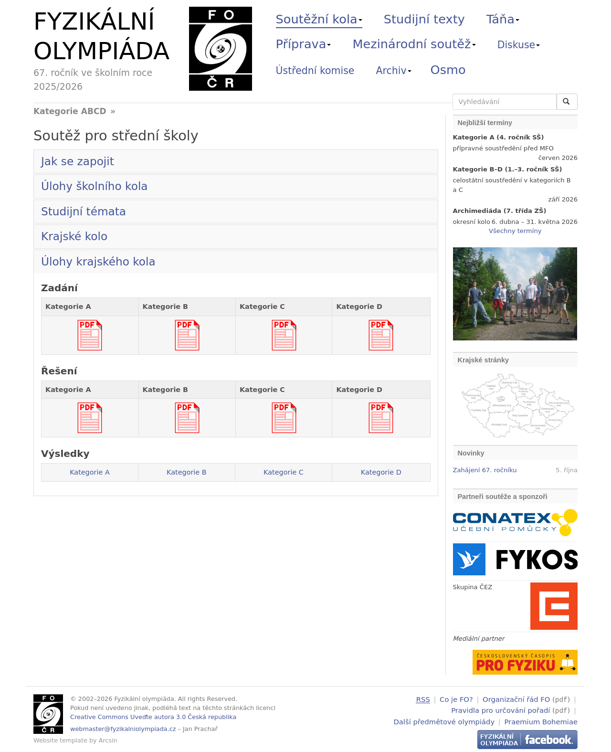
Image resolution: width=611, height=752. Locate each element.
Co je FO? (456, 699)
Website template (60, 740)
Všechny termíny (515, 230)
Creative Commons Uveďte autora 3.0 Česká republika (153, 716)
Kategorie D (381, 472)
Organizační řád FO (516, 699)
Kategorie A (90, 472)
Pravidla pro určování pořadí (500, 710)
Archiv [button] (393, 70)
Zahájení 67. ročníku (485, 470)
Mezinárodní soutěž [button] (414, 44)
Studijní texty (424, 19)
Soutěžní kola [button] (319, 19)
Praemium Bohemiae (541, 720)
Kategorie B (187, 472)
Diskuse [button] (518, 45)
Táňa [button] (502, 19)
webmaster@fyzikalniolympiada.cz (123, 728)
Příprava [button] (303, 44)
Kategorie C (283, 472)
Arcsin (108, 740)
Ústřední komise (315, 70)
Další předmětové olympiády (444, 720)
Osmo (448, 70)
